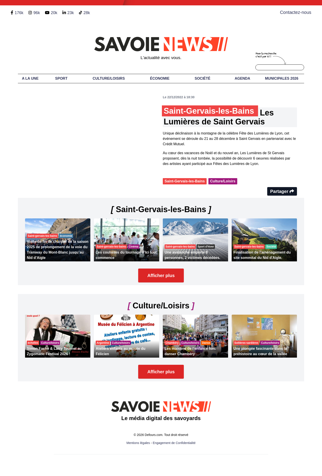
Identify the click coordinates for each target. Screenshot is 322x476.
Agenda (242, 78)
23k (70, 13)
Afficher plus (161, 275)
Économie (159, 78)
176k (19, 13)
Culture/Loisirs (109, 78)
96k (36, 13)
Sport (61, 78)
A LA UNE (30, 78)
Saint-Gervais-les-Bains (185, 181)
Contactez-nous (295, 12)
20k (54, 13)
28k (86, 13)
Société (202, 78)
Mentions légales (138, 443)
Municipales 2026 (281, 78)
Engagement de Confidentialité (174, 443)
